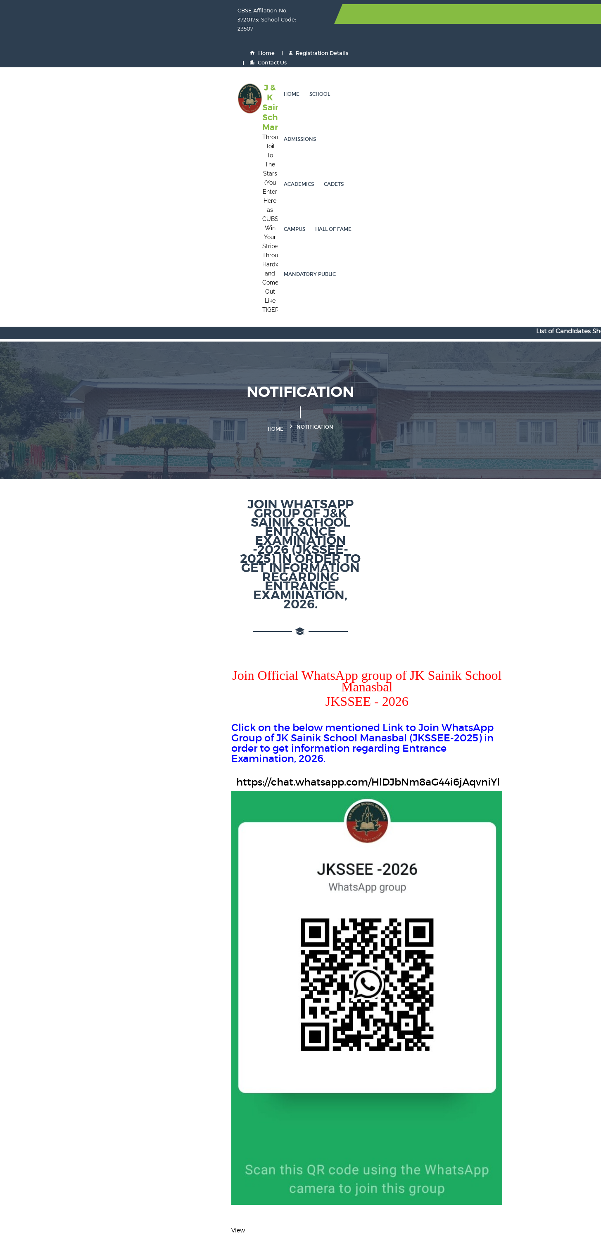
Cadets (372, 47)
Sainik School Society (254, 1073)
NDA (478, 1133)
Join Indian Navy (413, 1133)
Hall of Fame (442, 47)
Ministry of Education (420, 1103)
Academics (338, 47)
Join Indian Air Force (336, 1133)
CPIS (478, 1147)
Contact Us (524, 14)
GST (312, 1192)
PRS (478, 1162)
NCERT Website (493, 1073)
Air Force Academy (251, 1147)
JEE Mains (404, 1073)
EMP (230, 1162)
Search (505, 1007)
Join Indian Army (248, 1133)
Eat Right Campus (415, 1162)
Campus (403, 47)
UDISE (481, 1177)
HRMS (316, 1162)
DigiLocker (239, 1118)
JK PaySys (321, 1177)
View (60, 901)
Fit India (318, 1103)
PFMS (232, 1177)
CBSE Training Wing (500, 1118)
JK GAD (235, 1192)
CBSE (232, 1088)
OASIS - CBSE (326, 1118)
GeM (396, 1147)
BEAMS (400, 1177)
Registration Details (462, 14)
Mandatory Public (496, 47)
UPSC (315, 1088)
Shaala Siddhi (409, 1118)
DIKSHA (483, 1103)
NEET (314, 1073)
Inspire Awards (245, 1103)
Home (405, 14)
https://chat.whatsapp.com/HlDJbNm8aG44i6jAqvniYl (199, 413)
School (260, 47)
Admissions (296, 47)
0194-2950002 (85, 1092)
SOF (478, 1088)
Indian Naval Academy (339, 1147)
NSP (395, 1088)
